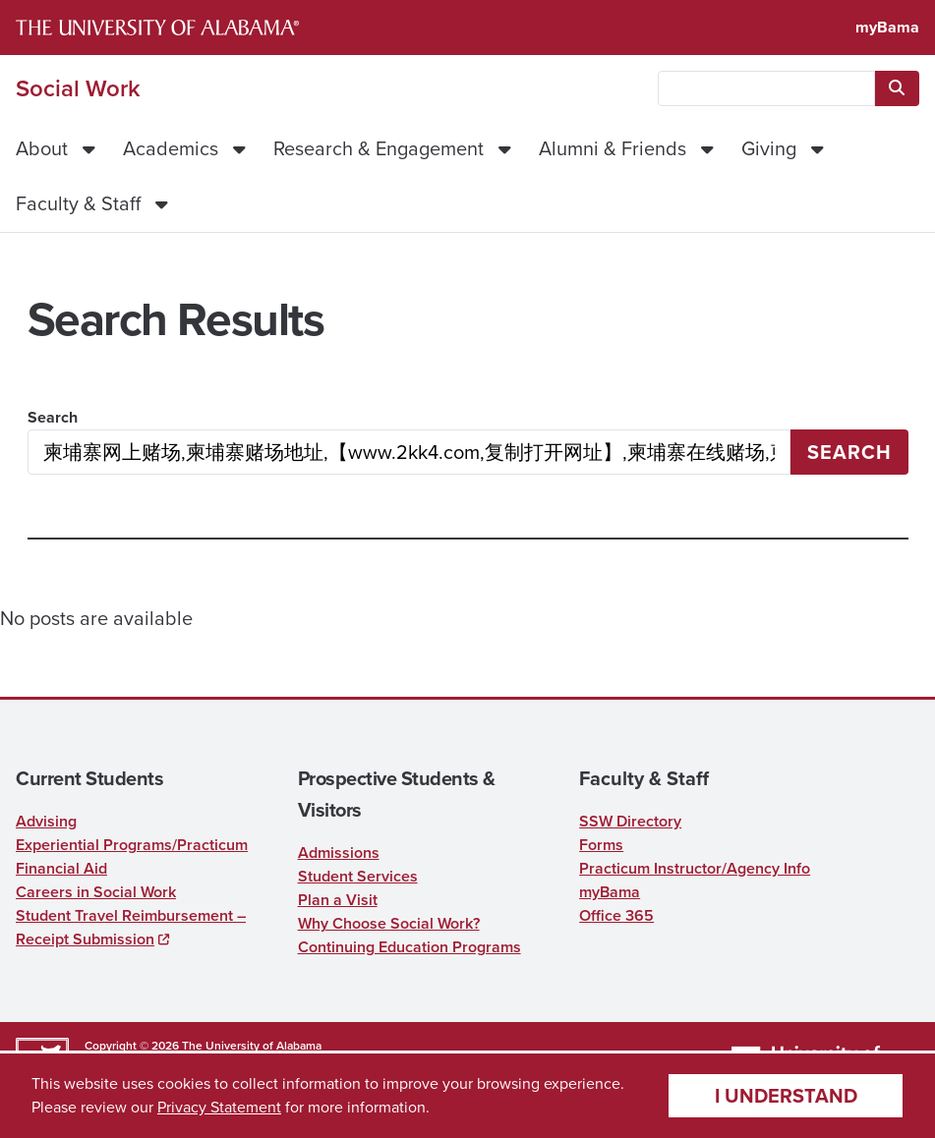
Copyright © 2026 (132, 1045)
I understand (786, 1095)
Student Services (358, 876)
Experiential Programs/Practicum (132, 844)
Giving (768, 148)
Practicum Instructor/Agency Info (694, 868)
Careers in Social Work (96, 892)
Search (53, 417)
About (42, 148)
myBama (887, 27)
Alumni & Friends (612, 148)
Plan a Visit (338, 899)
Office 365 (616, 915)
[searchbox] (766, 88)
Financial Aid (61, 868)
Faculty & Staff (78, 203)
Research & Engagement (378, 148)
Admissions (339, 852)
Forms (601, 844)
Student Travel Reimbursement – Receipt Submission (131, 927)
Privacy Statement (219, 1107)
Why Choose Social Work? (389, 923)
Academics (170, 148)
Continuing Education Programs (409, 947)
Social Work (78, 88)
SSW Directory (630, 821)
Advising (46, 821)
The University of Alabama (251, 1045)
